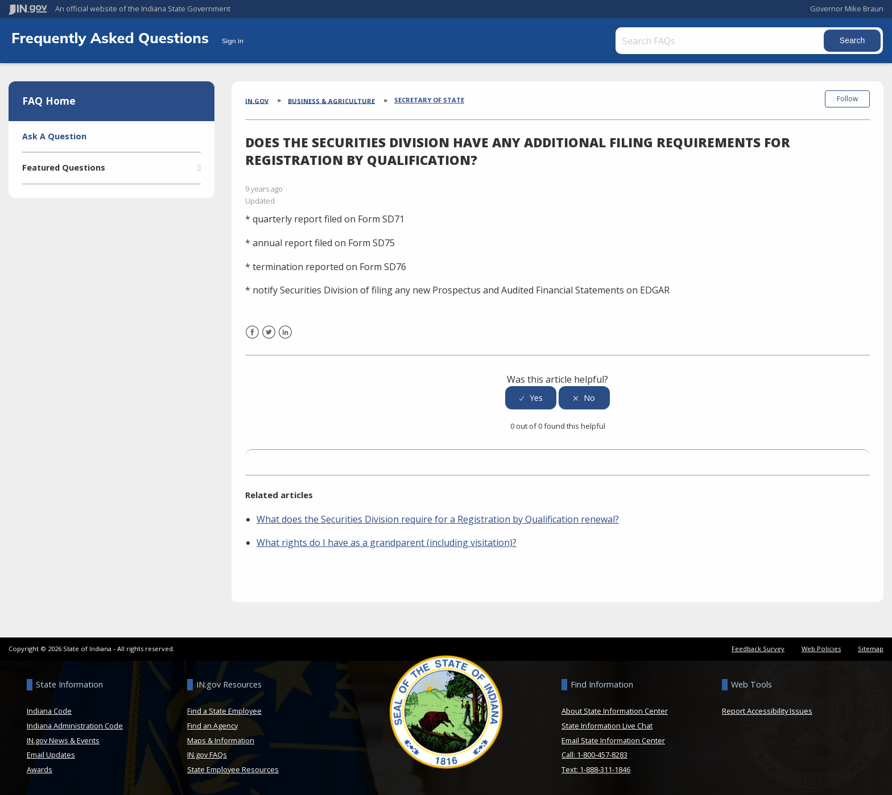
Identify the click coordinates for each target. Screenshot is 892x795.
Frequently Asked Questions (112, 37)
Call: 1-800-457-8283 (594, 754)
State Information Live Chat (607, 725)
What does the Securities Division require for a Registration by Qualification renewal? (438, 519)
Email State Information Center (613, 740)
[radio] (530, 397)
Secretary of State (429, 100)
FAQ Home (49, 100)
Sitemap (870, 648)
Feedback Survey (758, 648)
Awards (39, 769)
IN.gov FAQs (207, 754)
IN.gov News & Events (63, 740)
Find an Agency (212, 725)
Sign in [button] (232, 40)
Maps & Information (220, 740)
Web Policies (821, 648)
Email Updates (51, 754)
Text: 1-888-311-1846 (595, 769)
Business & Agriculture (331, 100)
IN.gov (257, 100)
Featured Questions (63, 167)
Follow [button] (847, 98)
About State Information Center (614, 710)
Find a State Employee (224, 710)
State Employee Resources (233, 769)
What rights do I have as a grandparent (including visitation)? (387, 542)
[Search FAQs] (721, 41)
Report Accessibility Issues (767, 710)
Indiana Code (49, 710)
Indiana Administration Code (75, 725)
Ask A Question (54, 136)
